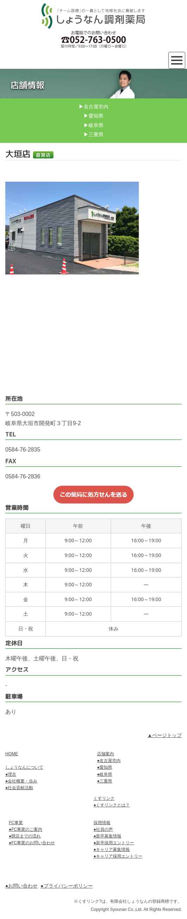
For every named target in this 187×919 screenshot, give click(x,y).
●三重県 (104, 781)
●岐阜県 (104, 774)
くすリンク (104, 798)
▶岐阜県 (93, 125)
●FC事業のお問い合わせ (32, 842)
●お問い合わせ (21, 886)
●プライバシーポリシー (66, 886)
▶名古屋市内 (93, 106)
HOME (11, 753)
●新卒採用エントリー (114, 842)
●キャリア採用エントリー (118, 856)
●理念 (10, 774)
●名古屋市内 (109, 760)
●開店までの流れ (25, 836)
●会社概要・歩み (21, 781)
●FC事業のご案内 (25, 829)
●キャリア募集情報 (112, 849)
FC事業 (16, 822)
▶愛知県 (93, 116)
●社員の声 (103, 829)
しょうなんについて (24, 767)
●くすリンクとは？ (112, 805)
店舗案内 (105, 753)
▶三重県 (93, 134)
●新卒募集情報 (107, 836)
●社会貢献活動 (19, 787)
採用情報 (102, 822)
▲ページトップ (164, 735)
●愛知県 (104, 767)
